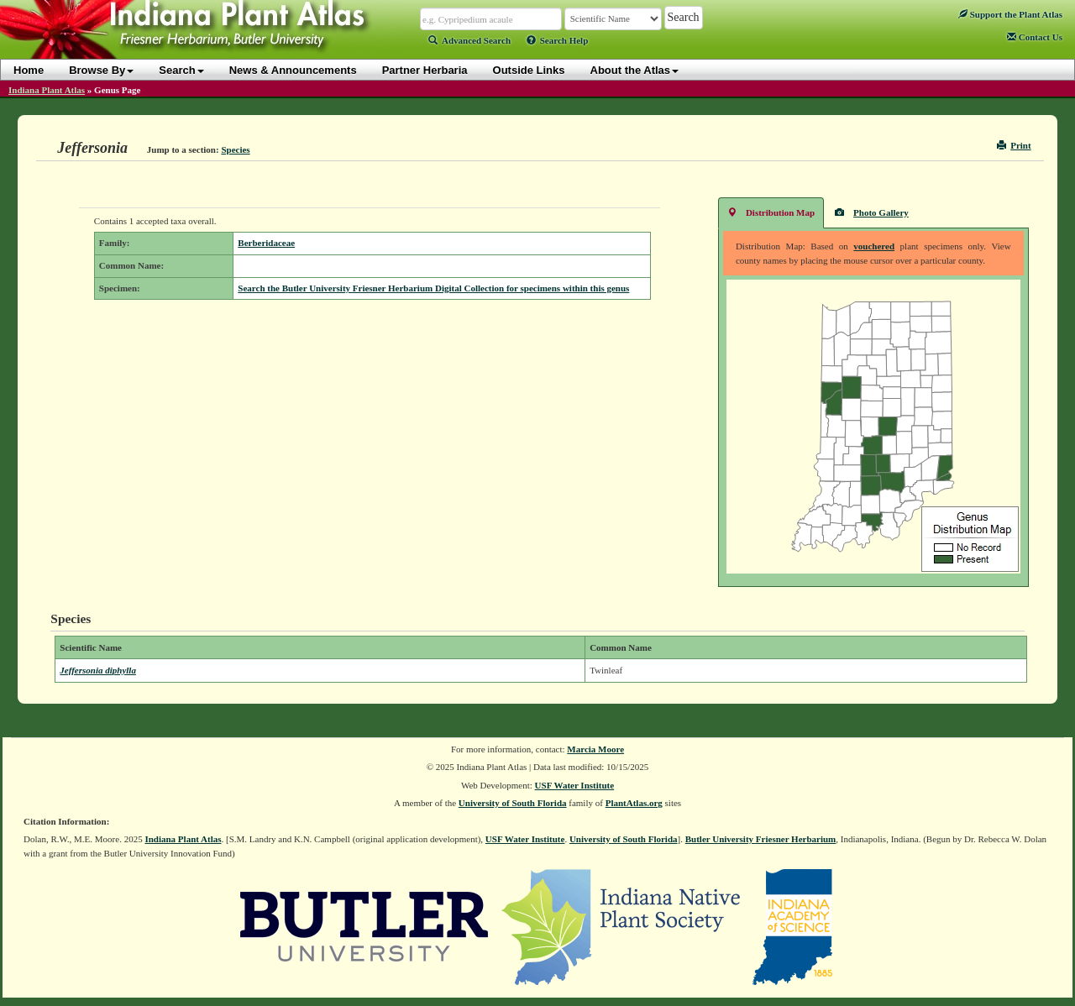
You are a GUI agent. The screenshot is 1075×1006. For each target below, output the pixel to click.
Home (28, 70)
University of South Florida (513, 803)
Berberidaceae (266, 243)
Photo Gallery (872, 212)
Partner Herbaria (425, 70)
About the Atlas (634, 70)
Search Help (558, 40)
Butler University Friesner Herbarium (760, 839)
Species (235, 149)
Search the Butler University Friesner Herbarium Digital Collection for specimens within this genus (433, 288)
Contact (1034, 37)
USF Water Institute (575, 785)
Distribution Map (771, 212)
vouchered (873, 246)
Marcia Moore (595, 749)
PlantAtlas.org (634, 803)
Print (1014, 145)
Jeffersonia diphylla (98, 670)
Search (181, 70)
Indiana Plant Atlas (46, 90)
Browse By (101, 70)
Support (1010, 14)
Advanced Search (469, 40)
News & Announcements (293, 70)
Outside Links (529, 70)
